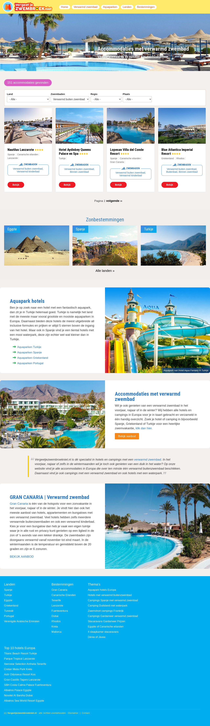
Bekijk (15, 184)
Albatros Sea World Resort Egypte (24, 700)
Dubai (55, 616)
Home (64, 7)
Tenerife (56, 600)
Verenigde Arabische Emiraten (21, 621)
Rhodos (56, 621)
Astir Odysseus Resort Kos (19, 674)
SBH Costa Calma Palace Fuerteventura (27, 685)
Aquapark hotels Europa (102, 589)
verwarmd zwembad (147, 459)
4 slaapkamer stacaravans (103, 631)
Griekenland (167, 158)
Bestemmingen (146, 7)
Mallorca (56, 631)
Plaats (126, 94)
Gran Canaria (19, 503)
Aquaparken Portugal (30, 363)
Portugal (9, 616)
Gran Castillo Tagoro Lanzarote (22, 679)
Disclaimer (73, 713)
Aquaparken (110, 7)
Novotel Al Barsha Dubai (18, 695)
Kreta (55, 626)
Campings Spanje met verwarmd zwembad (113, 600)
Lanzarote (57, 605)
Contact (86, 713)
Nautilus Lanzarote (21, 150)
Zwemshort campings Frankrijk (106, 610)
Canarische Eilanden (64, 595)
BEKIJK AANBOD (22, 556)
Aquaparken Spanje (29, 352)
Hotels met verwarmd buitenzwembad (110, 595)
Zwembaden (58, 94)
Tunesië (8, 610)
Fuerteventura (60, 610)
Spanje (11, 154)
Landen (127, 7)
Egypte (8, 600)
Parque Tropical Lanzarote (19, 658)
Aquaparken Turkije (29, 347)
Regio (94, 94)
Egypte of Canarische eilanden (106, 626)
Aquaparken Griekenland (32, 357)
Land (10, 94)
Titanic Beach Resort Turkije (20, 653)
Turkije (62, 158)
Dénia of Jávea (96, 637)
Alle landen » (105, 270)
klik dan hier (144, 428)
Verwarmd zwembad (85, 7)
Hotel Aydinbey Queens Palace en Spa (75, 152)
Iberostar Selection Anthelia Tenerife (25, 664)
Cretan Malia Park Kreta (18, 669)
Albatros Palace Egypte (17, 690)
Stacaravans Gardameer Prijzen (106, 621)
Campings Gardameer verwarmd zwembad (113, 616)
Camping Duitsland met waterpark (107, 605)
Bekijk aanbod (127, 436)
